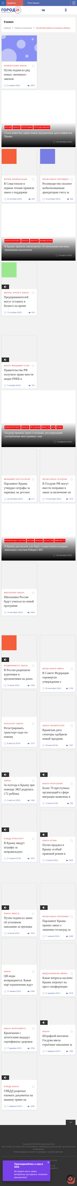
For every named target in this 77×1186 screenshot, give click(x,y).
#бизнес (8, 293)
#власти (46, 427)
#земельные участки (15, 540)
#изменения (46, 241)
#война (63, 973)
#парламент (63, 917)
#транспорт (10, 724)
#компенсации (11, 66)
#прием (7, 179)
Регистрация (33, 3)
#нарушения (56, 784)
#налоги (17, 293)
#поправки (27, 127)
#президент (63, 179)
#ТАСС (59, 427)
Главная (7, 28)
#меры (60, 669)
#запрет (34, 241)
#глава (53, 841)
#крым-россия (57, 726)
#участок (48, 540)
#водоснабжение (51, 973)
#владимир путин (21, 366)
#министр (60, 540)
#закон (23, 66)
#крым (8, 127)
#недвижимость (12, 666)
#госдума (35, 427)
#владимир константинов (17, 479)
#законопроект (12, 241)
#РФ (53, 427)
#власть (16, 914)
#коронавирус (19, 1029)
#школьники (10, 593)
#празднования (42, 127)
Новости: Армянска (23, 28)
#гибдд (7, 839)
